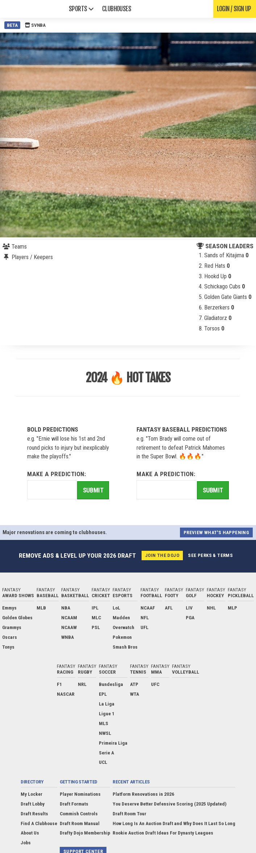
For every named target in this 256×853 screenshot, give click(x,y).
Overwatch (123, 627)
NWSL (105, 733)
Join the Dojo (162, 555)
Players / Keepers (32, 257)
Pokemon (122, 637)
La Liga (106, 704)
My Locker (31, 794)
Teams (19, 246)
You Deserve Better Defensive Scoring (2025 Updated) (170, 804)
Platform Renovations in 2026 (143, 794)
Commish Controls (79, 813)
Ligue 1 (106, 713)
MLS (103, 723)
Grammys (11, 627)
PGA (190, 617)
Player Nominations (80, 794)
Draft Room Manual (80, 823)
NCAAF (147, 608)
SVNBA (35, 25)
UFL (144, 627)
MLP (232, 608)
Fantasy (18, 592)
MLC (96, 617)
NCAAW (69, 627)
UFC (155, 684)
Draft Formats (74, 804)
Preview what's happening (216, 532)
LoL (116, 608)
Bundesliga (111, 684)
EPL (103, 694)
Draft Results (34, 813)
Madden (121, 617)
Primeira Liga (113, 743)
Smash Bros (125, 647)
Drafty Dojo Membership (85, 833)
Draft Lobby (33, 804)
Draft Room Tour (129, 813)
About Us (30, 833)
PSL (96, 627)
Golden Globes (17, 617)
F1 (59, 684)
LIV (189, 608)
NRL (82, 684)
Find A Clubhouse (39, 823)
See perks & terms (210, 555)
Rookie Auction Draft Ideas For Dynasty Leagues (163, 833)
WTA (134, 694)
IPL (95, 608)
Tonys (8, 647)
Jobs (26, 842)
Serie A (106, 753)
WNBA (67, 637)
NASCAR (66, 694)
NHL (211, 608)
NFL (144, 617)
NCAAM (69, 617)
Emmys (9, 608)
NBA (65, 608)
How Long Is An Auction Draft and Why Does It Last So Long (174, 823)
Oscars (9, 637)
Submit (93, 490)
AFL (169, 608)
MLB (41, 608)
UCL (103, 762)
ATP (134, 684)
